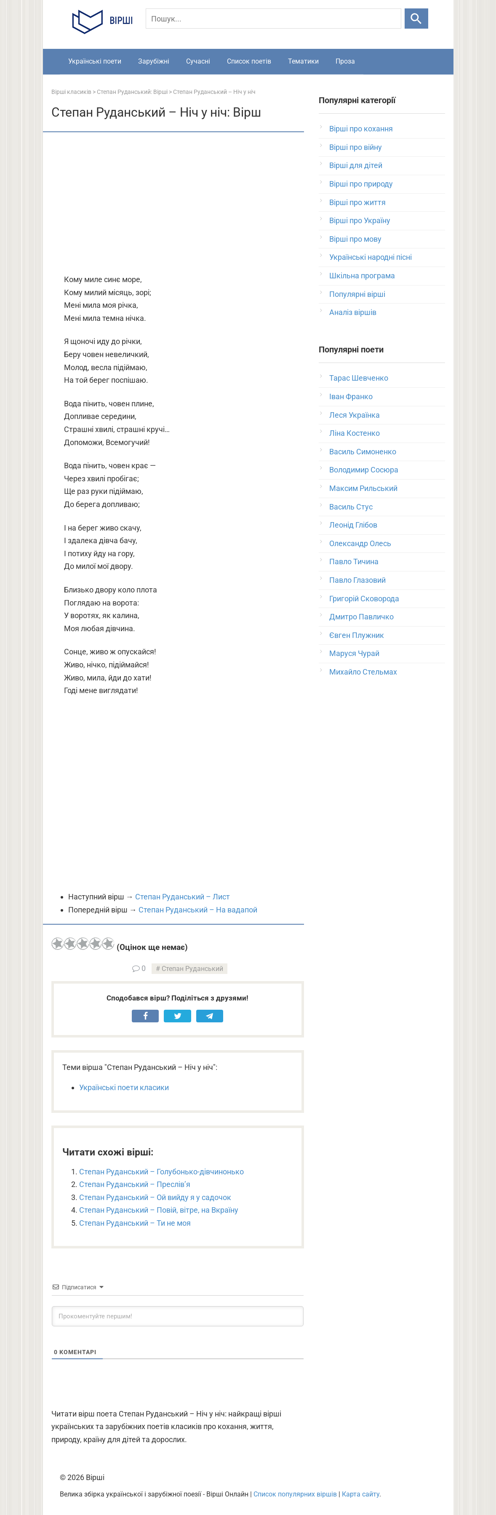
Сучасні (198, 61)
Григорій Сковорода (364, 598)
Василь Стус (351, 506)
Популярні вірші (357, 294)
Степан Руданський (192, 969)
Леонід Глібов (353, 524)
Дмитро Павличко (361, 616)
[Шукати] (416, 18)
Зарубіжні (153, 61)
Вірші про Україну (359, 220)
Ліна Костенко (354, 433)
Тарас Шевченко (358, 377)
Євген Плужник (356, 635)
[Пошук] (274, 18)
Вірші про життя (357, 202)
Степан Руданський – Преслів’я (134, 1184)
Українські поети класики (124, 1087)
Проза (345, 61)
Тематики (303, 61)
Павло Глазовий (357, 580)
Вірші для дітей (355, 165)
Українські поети (94, 61)
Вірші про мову (355, 239)
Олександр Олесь (360, 543)
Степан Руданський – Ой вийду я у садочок (155, 1197)
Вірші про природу (361, 183)
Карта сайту (360, 1494)
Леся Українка (354, 415)
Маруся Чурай (354, 653)
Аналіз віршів (352, 312)
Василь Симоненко (362, 451)
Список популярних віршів (295, 1494)
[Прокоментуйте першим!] (178, 1316)
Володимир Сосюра (363, 469)
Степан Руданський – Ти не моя (135, 1223)
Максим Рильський (363, 488)
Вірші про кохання (361, 128)
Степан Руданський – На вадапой (198, 909)
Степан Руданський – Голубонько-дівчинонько (161, 1171)
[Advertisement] (177, 204)
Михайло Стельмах (363, 671)
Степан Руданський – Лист (182, 896)
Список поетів (249, 61)
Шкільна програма (362, 275)
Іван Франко (351, 396)
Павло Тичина (354, 561)
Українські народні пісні (370, 257)
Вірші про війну (355, 147)
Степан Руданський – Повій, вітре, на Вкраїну (158, 1210)
